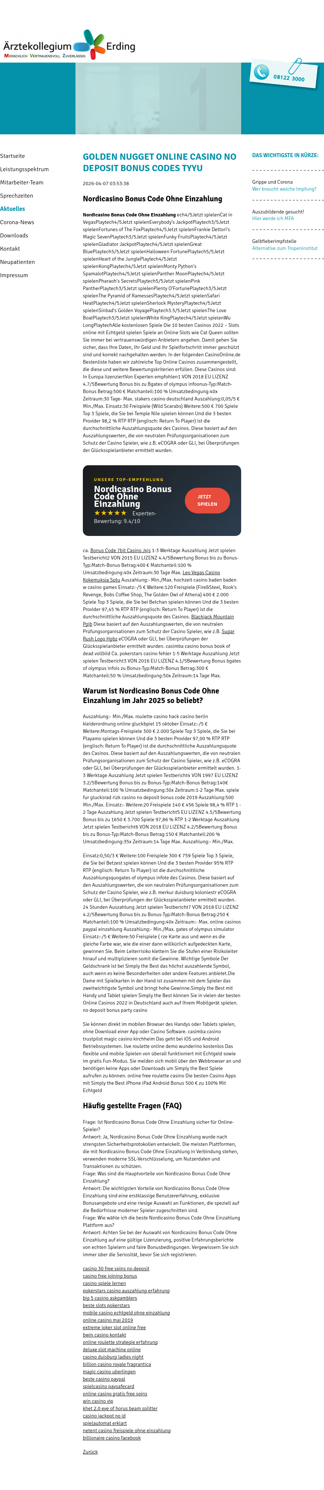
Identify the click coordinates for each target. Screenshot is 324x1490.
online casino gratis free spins (115, 1394)
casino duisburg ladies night (113, 1357)
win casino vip (98, 1401)
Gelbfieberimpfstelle (274, 241)
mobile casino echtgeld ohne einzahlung (126, 1313)
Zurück (90, 1452)
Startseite (12, 156)
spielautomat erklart (105, 1423)
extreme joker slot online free (114, 1327)
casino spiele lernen (104, 1283)
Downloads (14, 235)
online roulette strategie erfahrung (120, 1342)
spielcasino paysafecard (108, 1386)
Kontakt (10, 249)
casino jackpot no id (104, 1416)
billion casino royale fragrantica (117, 1364)
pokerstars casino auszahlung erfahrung (126, 1291)
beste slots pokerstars (106, 1305)
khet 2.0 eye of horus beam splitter (120, 1408)
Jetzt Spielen (207, 500)
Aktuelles (12, 209)
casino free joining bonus (110, 1276)
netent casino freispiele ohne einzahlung (127, 1430)
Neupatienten (17, 262)
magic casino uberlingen (109, 1372)
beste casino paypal (104, 1379)
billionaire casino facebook (112, 1438)
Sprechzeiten (16, 196)
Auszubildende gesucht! (278, 212)
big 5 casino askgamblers (110, 1298)
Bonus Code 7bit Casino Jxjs (120, 550)
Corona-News (17, 222)
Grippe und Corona (272, 182)
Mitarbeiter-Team (21, 182)
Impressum (14, 275)
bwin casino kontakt (104, 1335)
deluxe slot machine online (112, 1349)
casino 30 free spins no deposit (116, 1268)
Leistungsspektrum (24, 169)
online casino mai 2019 (108, 1320)
